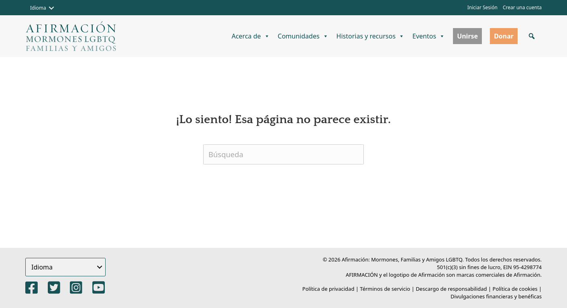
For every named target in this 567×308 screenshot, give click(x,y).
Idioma (38, 7)
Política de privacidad (328, 288)
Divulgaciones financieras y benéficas (496, 296)
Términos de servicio (385, 288)
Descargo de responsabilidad (451, 288)
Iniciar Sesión (482, 7)
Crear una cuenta (522, 7)
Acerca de (251, 36)
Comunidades (303, 36)
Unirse (467, 36)
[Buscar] (283, 154)
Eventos (428, 36)
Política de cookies (515, 288)
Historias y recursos (370, 36)
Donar (504, 36)
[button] (51, 8)
